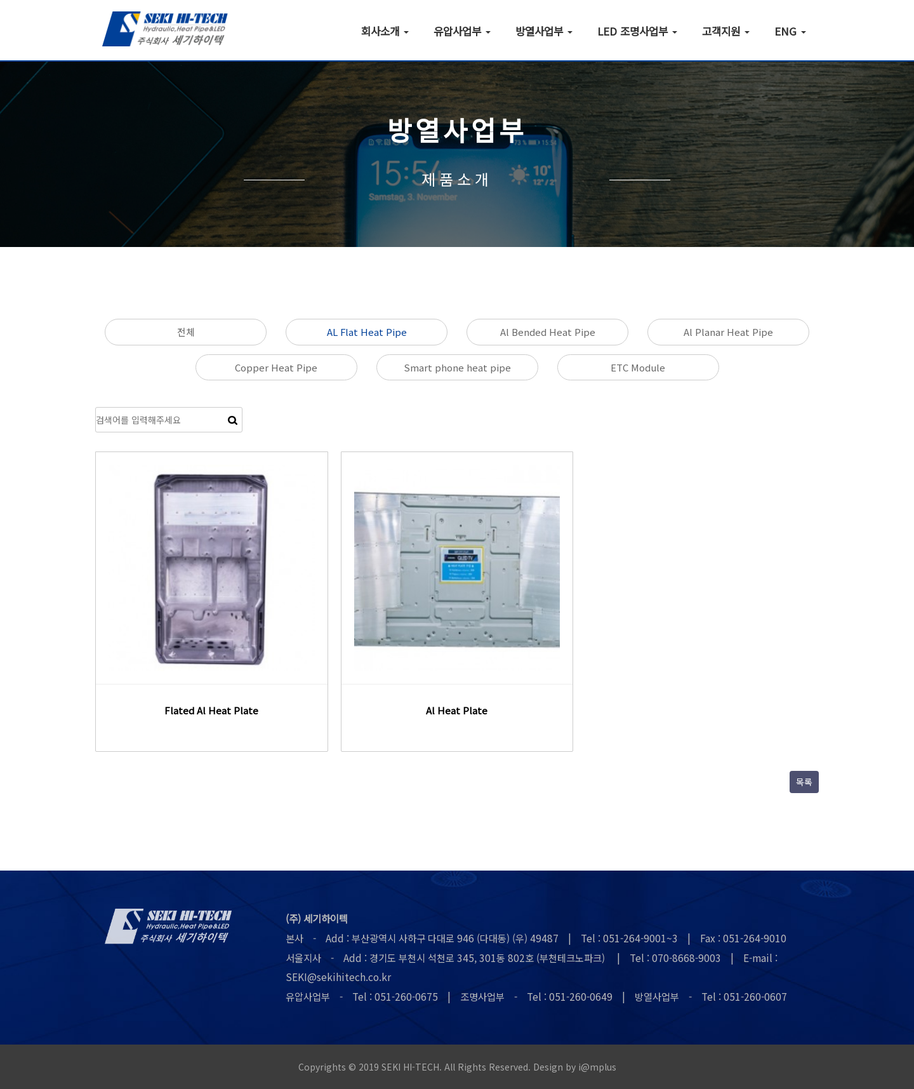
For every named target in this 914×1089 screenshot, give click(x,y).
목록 (804, 781)
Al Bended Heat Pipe (547, 331)
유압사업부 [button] (462, 30)
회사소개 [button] (385, 30)
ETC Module (638, 367)
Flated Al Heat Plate (211, 710)
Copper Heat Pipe (276, 367)
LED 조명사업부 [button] (637, 30)
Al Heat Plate (456, 710)
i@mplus (597, 1066)
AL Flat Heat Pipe (366, 331)
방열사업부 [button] (544, 30)
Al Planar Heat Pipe (728, 331)
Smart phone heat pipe (457, 367)
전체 (186, 331)
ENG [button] (790, 30)
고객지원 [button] (726, 30)
